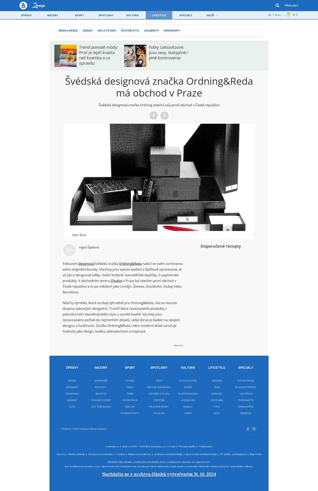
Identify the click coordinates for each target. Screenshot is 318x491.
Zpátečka (158, 400)
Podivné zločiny (101, 400)
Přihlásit (292, 5)
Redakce (67, 428)
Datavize (72, 400)
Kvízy (217, 413)
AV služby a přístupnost (233, 454)
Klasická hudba (188, 393)
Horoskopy (172, 30)
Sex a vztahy (106, 30)
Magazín (217, 380)
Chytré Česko (245, 380)
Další (210, 15)
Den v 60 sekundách (159, 387)
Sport (79, 15)
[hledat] (277, 6)
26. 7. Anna (274, 15)
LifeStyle (159, 15)
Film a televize (188, 380)
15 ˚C (291, 15)
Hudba (188, 387)
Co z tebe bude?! (101, 406)
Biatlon (130, 406)
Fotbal (130, 380)
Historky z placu (159, 393)
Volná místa (205, 446)
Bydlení (217, 393)
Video (159, 380)
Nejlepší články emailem (93, 428)
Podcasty (101, 387)
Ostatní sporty (129, 413)
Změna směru (246, 406)
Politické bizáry (159, 406)
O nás (172, 446)
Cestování (217, 400)
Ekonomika (72, 393)
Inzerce (61, 454)
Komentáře (101, 380)
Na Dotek (101, 393)
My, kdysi (159, 413)
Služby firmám (77, 454)
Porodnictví (246, 400)
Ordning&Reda (130, 263)
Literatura (188, 400)
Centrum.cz (113, 446)
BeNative (246, 413)
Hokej (130, 387)
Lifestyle (216, 367)
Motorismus (129, 400)
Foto (217, 406)
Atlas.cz (126, 446)
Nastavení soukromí (140, 454)
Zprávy (26, 15)
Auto (72, 406)
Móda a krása (68, 30)
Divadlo (188, 406)
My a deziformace (245, 387)
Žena (217, 387)
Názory (52, 15)
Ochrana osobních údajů (168, 454)
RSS (76, 428)
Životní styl (130, 30)
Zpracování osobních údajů (202, 454)
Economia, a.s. (157, 446)
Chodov (116, 281)
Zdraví (87, 30)
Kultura (132, 15)
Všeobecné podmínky (100, 454)
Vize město (246, 393)
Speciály (185, 15)
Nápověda (255, 454)
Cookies (121, 454)
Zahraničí (72, 387)
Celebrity (151, 30)
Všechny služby (187, 446)
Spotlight (106, 15)
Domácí (72, 380)
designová (86, 263)
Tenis (130, 393)
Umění (188, 413)
